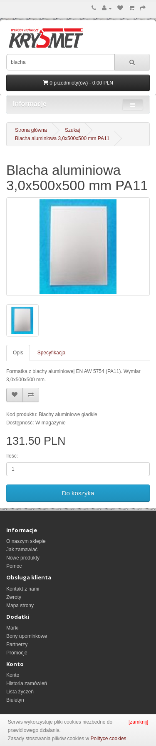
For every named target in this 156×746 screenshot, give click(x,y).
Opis (18, 353)
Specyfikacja (51, 353)
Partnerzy (16, 644)
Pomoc (14, 566)
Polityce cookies (108, 738)
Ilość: (12, 456)
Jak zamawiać (21, 549)
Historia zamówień (26, 683)
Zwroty (13, 597)
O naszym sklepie (26, 541)
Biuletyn (15, 700)
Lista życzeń (20, 692)
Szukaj (72, 130)
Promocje (16, 653)
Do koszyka (78, 493)
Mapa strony (20, 605)
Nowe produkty (23, 558)
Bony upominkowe (26, 636)
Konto (12, 675)
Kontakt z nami (22, 589)
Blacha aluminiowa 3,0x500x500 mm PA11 (62, 138)
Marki (12, 628)
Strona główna (31, 130)
